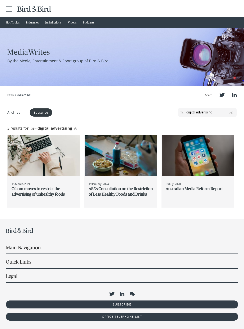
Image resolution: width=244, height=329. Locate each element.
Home (10, 94)
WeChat (132, 293)
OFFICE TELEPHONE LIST (122, 317)
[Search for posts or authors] (210, 112)
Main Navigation (23, 247)
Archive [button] (14, 112)
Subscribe (41, 112)
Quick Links (18, 262)
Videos (72, 22)
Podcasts (88, 22)
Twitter (222, 95)
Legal (11, 276)
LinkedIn (234, 95)
